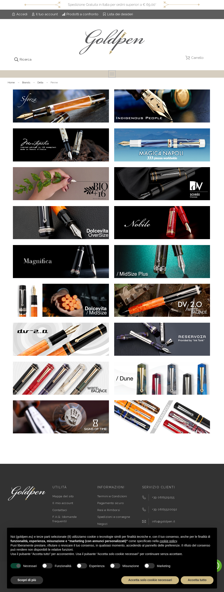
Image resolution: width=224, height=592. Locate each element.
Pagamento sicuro (110, 503)
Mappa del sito (63, 496)
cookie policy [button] (168, 541)
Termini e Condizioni (112, 496)
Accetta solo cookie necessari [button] (150, 580)
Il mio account (62, 503)
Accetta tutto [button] (197, 580)
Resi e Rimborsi (108, 510)
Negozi (102, 523)
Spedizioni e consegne (113, 516)
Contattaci (59, 510)
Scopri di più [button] (27, 580)
